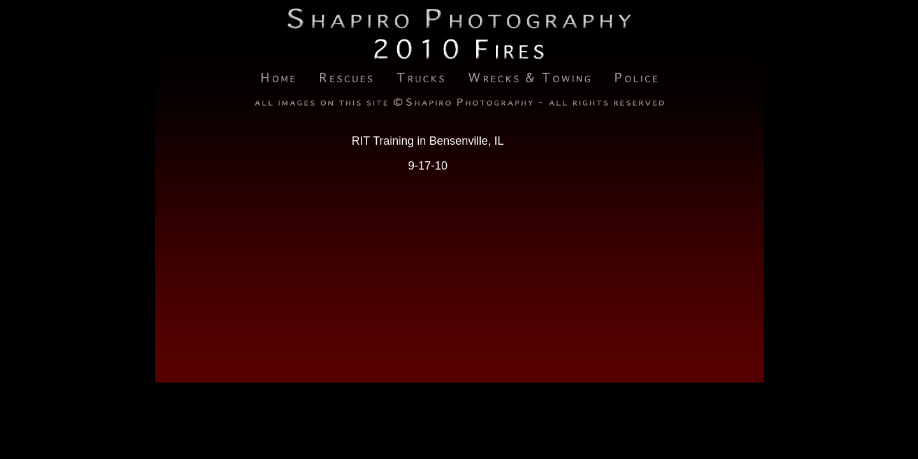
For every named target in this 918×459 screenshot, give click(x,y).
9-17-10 (428, 165)
